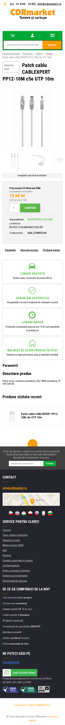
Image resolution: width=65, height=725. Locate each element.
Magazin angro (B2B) (13, 545)
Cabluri (39, 53)
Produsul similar (51, 250)
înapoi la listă (8, 67)
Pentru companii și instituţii (16, 570)
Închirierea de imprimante (15, 575)
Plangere (7, 555)
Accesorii (27, 53)
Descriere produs (29, 250)
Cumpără (30, 208)
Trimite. (50, 463)
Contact (7, 530)
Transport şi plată (11, 540)
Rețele (49, 53)
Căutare (52, 45)
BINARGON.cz (43, 705)
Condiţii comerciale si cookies (18, 560)
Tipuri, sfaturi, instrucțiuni (15, 535)
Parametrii (10, 250)
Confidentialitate (11, 565)
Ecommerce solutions (26, 705)
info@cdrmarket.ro (49, 4)
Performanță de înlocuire (15, 580)
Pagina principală (11, 53)
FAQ (5, 550)
